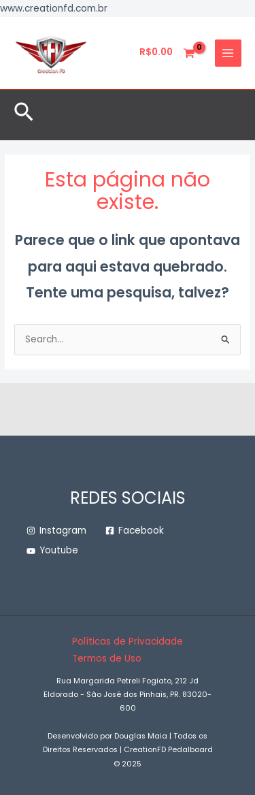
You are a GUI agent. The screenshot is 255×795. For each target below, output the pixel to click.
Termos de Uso (106, 658)
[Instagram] (56, 531)
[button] (24, 115)
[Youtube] (52, 550)
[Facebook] (134, 531)
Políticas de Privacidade (127, 641)
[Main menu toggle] (228, 52)
